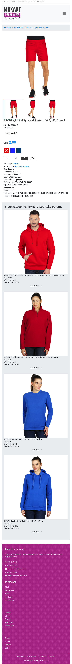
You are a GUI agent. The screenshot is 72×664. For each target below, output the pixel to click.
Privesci (8, 619)
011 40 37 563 (8, 1)
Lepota (8, 613)
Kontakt (51, 656)
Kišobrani (8, 597)
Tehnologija (9, 626)
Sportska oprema (41, 27)
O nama (42, 656)
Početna (7, 27)
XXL (33, 158)
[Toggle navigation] (64, 13)
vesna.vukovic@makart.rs (15, 569)
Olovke (7, 616)
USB (6, 648)
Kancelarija (9, 590)
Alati (7, 587)
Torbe (7, 641)
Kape (7, 594)
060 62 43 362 (23, 1)
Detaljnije (36, 286)
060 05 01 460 (37, 1)
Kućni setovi (9, 600)
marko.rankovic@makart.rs (16, 576)
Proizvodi (18, 27)
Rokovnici (9, 622)
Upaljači (8, 645)
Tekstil (28, 27)
